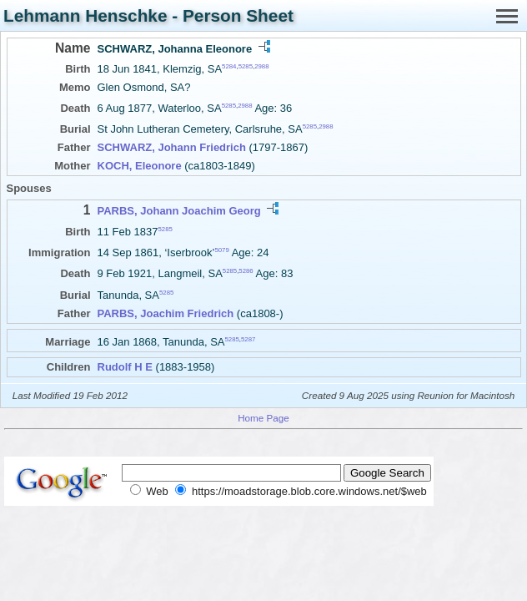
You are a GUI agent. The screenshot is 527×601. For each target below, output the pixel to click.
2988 (261, 66)
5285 (245, 66)
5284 (229, 66)
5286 (245, 271)
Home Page (263, 417)
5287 (248, 338)
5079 (221, 250)
